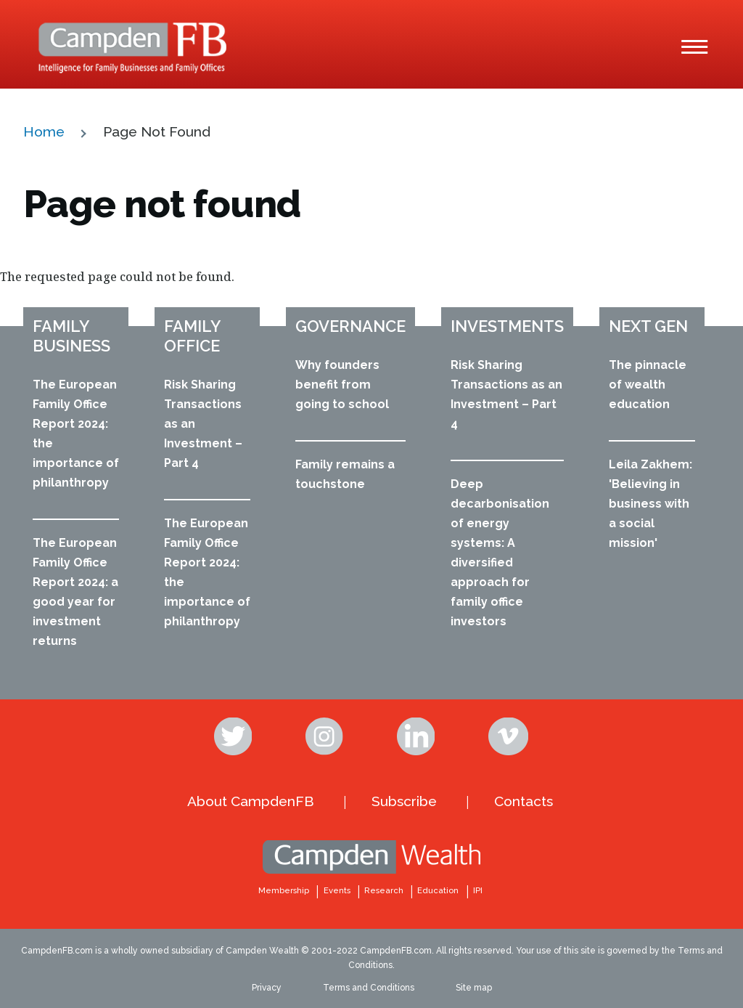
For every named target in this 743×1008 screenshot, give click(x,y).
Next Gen (648, 326)
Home (44, 131)
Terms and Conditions (368, 988)
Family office (192, 336)
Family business (71, 336)
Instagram (325, 736)
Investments (507, 326)
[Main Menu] (694, 47)
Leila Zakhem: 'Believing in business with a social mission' (650, 504)
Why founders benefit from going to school (342, 384)
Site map (474, 988)
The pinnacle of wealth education (647, 384)
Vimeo (508, 736)
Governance (350, 326)
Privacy (267, 988)
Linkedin (417, 736)
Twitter (234, 736)
